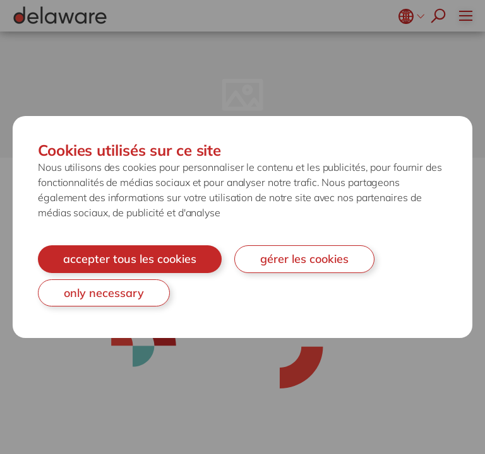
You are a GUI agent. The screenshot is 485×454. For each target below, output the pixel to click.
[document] (242, 227)
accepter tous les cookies (129, 259)
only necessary (104, 293)
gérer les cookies (304, 259)
